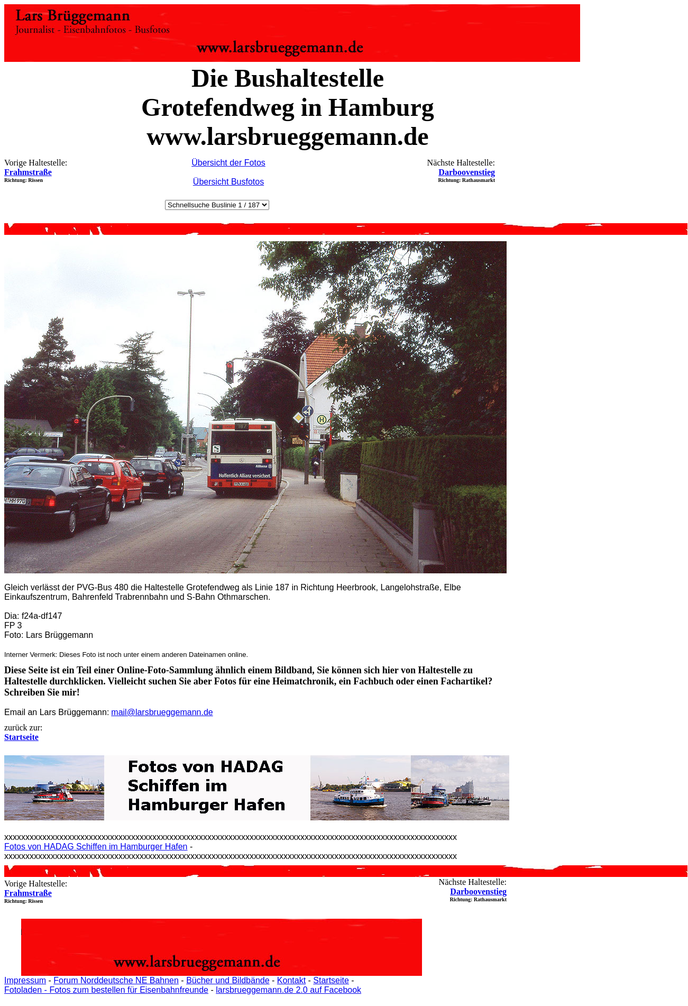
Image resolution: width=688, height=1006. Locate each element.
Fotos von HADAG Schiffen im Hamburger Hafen (96, 846)
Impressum (25, 980)
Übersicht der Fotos (228, 162)
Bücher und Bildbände (227, 980)
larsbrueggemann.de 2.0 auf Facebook (288, 989)
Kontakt (291, 980)
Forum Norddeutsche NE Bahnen (116, 980)
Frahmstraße (28, 172)
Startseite (331, 980)
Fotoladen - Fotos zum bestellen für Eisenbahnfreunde (106, 989)
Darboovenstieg (466, 172)
